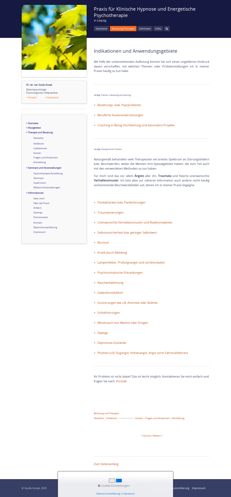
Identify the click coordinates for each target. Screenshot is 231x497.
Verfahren (38, 143)
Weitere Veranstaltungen (46, 187)
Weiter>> (157, 435)
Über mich (38, 198)
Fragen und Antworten (45, 157)
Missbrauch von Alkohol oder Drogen (122, 323)
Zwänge (102, 333)
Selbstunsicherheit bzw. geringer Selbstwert (127, 233)
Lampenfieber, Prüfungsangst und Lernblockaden (131, 262)
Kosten (37, 153)
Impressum (39, 232)
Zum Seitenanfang (106, 464)
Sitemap (37, 212)
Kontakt (37, 222)
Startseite (101, 28)
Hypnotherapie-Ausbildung (48, 173)
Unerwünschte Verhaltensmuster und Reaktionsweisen (135, 222)
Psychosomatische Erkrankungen (120, 273)
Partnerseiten (40, 217)
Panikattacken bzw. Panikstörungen (121, 202)
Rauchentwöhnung (110, 283)
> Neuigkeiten (33, 127)
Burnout (103, 242)
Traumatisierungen (110, 212)
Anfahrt (37, 207)
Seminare (38, 178)
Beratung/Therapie (123, 28)
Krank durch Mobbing (112, 253)
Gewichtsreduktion (110, 293)
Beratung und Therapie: (106, 413)
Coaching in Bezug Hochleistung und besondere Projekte (136, 125)
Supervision (39, 182)
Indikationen (40, 148)
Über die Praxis (41, 203)
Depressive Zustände (111, 343)
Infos (158, 28)
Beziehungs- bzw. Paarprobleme (119, 105)
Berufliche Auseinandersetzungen (120, 115)
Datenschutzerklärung (45, 227)
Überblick (38, 138)
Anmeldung (39, 162)
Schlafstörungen (108, 313)
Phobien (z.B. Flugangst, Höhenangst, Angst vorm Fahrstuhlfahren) (142, 353)
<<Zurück (146, 435)
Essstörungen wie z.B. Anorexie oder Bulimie (127, 303)
